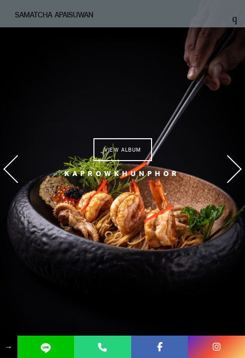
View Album (122, 149)
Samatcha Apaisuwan (54, 14)
